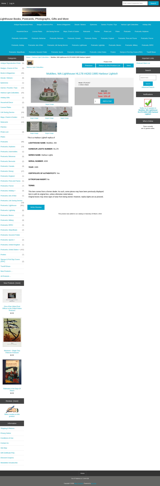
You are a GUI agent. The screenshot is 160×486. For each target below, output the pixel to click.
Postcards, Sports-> (12, 240)
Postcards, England (107, 38)
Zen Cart (93, 483)
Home (3, 3)
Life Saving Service (52, 31)
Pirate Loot (107, 31)
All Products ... (6, 276)
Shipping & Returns (7, 428)
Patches (97, 31)
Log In (11, 3)
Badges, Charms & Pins (45, 25)
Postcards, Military (131, 45)
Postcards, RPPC (148, 45)
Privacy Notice (6, 433)
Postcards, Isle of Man (35, 45)
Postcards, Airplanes (141, 31)
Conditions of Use (7, 438)
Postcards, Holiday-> (12, 191)
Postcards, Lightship (97, 45)
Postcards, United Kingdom (76, 52)
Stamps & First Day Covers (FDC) (131, 52)
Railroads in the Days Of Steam (12, 375)
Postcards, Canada (74, 38)
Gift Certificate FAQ (7, 453)
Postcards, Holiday (18, 45)
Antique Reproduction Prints (23, 25)
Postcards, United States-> (12, 250)
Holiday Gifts (146, 25)
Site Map (4, 448)
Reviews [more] (12, 401)
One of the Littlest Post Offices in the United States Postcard (12, 300)
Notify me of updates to (148, 107)
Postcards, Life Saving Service (57, 45)
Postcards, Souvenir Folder (38, 52)
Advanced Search (148, 87)
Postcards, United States (98, 52)
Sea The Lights (78, 483)
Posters (113, 52)
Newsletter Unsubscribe (9, 463)
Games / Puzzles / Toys (109, 25)
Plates (118, 31)
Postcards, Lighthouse (79, 45)
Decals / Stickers (80, 25)
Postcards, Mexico (115, 45)
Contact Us (4, 443)
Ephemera (93, 25)
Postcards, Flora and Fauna (127, 38)
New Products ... (6, 271)
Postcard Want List (143, 63)
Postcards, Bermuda (57, 38)
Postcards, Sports (57, 52)
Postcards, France (147, 38)
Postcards (127, 31)
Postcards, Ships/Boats (17, 52)
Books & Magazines (63, 25)
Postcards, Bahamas (39, 38)
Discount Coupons (7, 458)
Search (148, 70)
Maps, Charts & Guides (71, 31)
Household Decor (22, 31)
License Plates (37, 31)
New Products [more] (12, 283)
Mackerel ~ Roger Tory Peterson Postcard (12, 336)
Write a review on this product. (12, 411)
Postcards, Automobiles (19, 38)
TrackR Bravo (151, 52)
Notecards (86, 31)
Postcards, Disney (91, 38)
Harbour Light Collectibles (40, 57)
